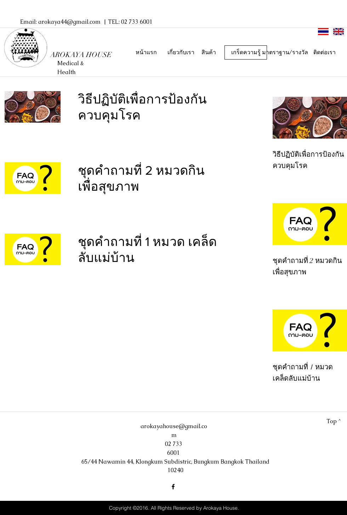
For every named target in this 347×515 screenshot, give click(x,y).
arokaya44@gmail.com (69, 22)
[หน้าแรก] (146, 52)
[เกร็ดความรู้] (245, 52)
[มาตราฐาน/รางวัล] (285, 52)
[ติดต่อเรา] (324, 52)
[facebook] (173, 486)
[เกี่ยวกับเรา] (181, 52)
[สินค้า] (208, 52)
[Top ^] (333, 421)
